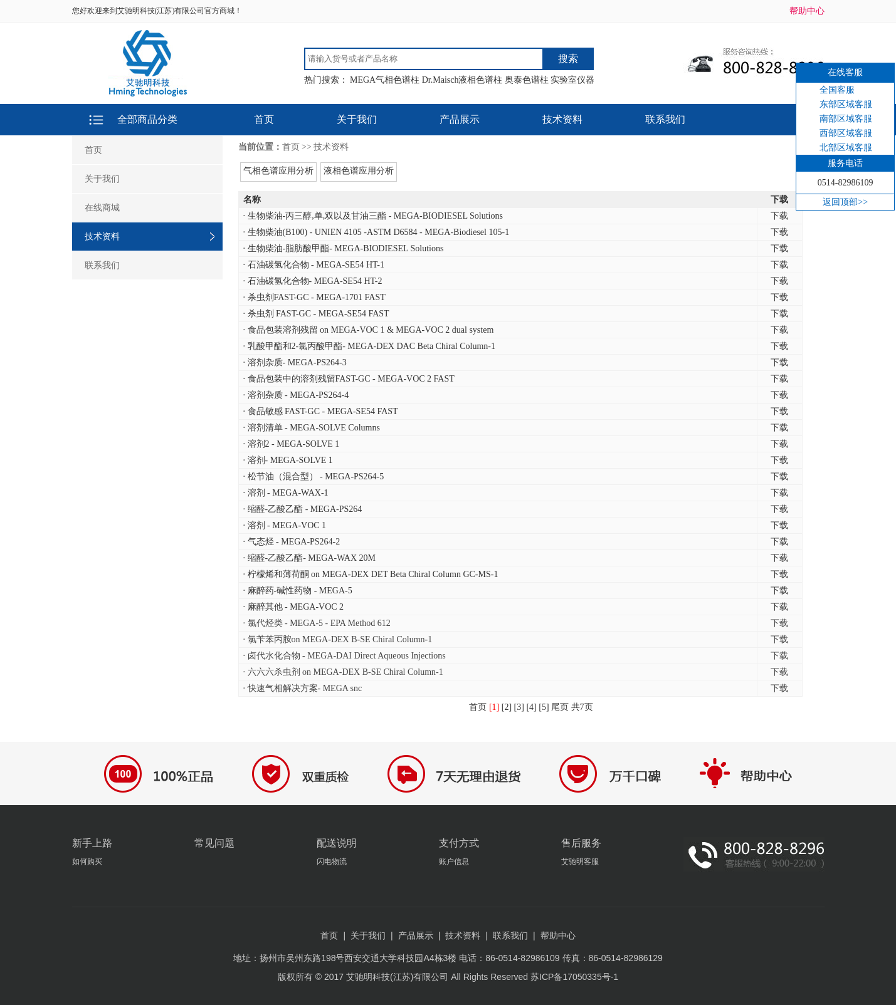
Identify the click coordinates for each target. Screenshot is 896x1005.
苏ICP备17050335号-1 (574, 977)
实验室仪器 (572, 80)
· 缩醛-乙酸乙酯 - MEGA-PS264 (302, 509)
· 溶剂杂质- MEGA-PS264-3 (295, 362)
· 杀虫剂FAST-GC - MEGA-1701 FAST (314, 297)
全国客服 (837, 90)
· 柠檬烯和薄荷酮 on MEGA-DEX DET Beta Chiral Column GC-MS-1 (370, 574)
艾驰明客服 (580, 861)
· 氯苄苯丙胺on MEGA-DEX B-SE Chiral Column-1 (338, 639)
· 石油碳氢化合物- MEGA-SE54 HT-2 (312, 281)
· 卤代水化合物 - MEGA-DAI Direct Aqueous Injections (344, 655)
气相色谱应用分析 (278, 170)
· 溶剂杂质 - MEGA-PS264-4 (296, 395)
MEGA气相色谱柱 (384, 80)
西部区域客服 (846, 133)
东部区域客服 (846, 104)
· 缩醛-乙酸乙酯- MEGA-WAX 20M (309, 558)
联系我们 (665, 119)
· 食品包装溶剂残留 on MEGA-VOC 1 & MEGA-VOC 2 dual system (368, 330)
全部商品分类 (147, 119)
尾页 (560, 707)
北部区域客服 (846, 147)
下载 (779, 216)
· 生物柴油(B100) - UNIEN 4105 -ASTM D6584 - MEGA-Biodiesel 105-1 (376, 232)
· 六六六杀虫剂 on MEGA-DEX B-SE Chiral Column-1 (343, 672)
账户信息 (454, 861)
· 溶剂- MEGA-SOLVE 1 (288, 460)
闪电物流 (332, 861)
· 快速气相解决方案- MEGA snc (302, 688)
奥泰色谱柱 (527, 80)
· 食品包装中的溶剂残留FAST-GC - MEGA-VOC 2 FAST (349, 378)
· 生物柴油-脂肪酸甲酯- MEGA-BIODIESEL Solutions (343, 248)
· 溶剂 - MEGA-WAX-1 (286, 492)
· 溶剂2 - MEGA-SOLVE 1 (291, 444)
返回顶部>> (845, 202)
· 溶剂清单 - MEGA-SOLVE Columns (311, 427)
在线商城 (102, 207)
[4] (531, 707)
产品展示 (460, 119)
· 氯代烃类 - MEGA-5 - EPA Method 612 (317, 623)
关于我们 (357, 119)
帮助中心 (807, 11)
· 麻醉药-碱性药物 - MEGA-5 (297, 590)
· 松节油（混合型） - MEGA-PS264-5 (313, 476)
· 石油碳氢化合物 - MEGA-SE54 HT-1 (313, 264)
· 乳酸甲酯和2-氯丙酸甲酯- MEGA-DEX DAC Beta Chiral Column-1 (369, 346)
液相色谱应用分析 (359, 170)
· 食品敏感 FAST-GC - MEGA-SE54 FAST (320, 411)
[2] (507, 707)
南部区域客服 (846, 118)
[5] (544, 707)
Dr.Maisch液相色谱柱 (462, 80)
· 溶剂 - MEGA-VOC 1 (285, 525)
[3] (519, 707)
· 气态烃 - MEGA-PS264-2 (291, 541)
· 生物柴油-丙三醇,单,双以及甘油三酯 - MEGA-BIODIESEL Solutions (373, 216)
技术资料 (562, 119)
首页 (264, 119)
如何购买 (87, 861)
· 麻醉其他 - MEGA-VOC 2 (293, 607)
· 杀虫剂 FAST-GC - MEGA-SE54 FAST (316, 313)
